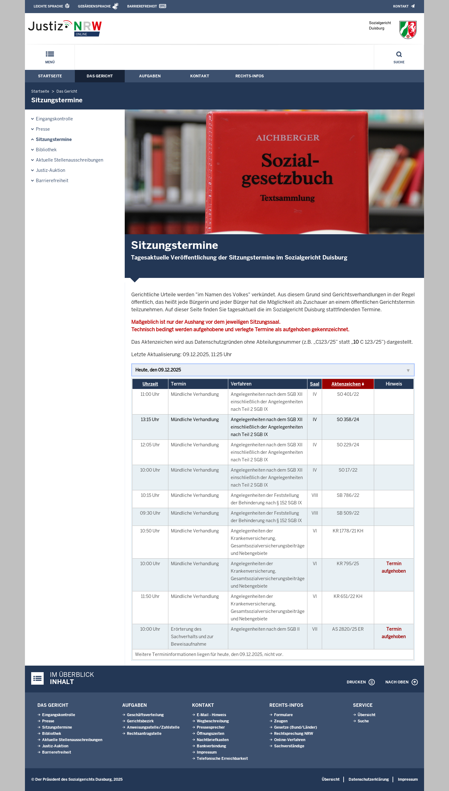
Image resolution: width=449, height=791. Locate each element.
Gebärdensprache (94, 6)
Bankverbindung (211, 746)
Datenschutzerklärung (369, 779)
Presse (43, 129)
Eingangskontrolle (54, 119)
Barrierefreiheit (142, 6)
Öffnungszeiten (210, 733)
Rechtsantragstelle (144, 733)
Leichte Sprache (48, 6)
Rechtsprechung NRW (293, 733)
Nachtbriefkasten (213, 739)
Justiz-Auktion (50, 170)
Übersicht (366, 714)
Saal (314, 384)
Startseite (50, 76)
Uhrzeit (150, 384)
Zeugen (280, 721)
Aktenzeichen (346, 384)
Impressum (207, 752)
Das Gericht (100, 76)
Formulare (283, 714)
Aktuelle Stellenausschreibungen (69, 160)
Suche (398, 62)
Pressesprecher (211, 727)
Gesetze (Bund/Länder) (295, 727)
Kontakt (400, 6)
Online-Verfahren (289, 739)
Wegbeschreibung (213, 721)
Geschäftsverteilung (145, 714)
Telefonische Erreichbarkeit (222, 758)
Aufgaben (150, 76)
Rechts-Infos (249, 76)
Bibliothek (46, 150)
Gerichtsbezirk (140, 721)
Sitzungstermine (54, 139)
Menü (50, 62)
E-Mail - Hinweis (211, 714)
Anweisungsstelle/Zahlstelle (153, 727)
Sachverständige (289, 746)
